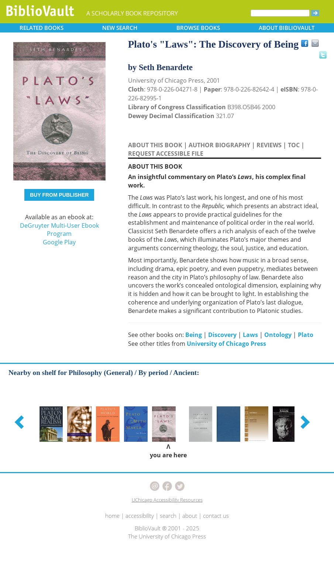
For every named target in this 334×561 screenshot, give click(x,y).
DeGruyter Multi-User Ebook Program (59, 229)
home (112, 515)
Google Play (59, 242)
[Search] (280, 13)
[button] (20, 421)
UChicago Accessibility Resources (167, 499)
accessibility (139, 515)
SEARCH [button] (119, 27)
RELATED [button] (41, 27)
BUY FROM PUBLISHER (59, 195)
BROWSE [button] (198, 27)
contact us (216, 515)
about (189, 515)
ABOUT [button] (286, 27)
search (168, 515)
